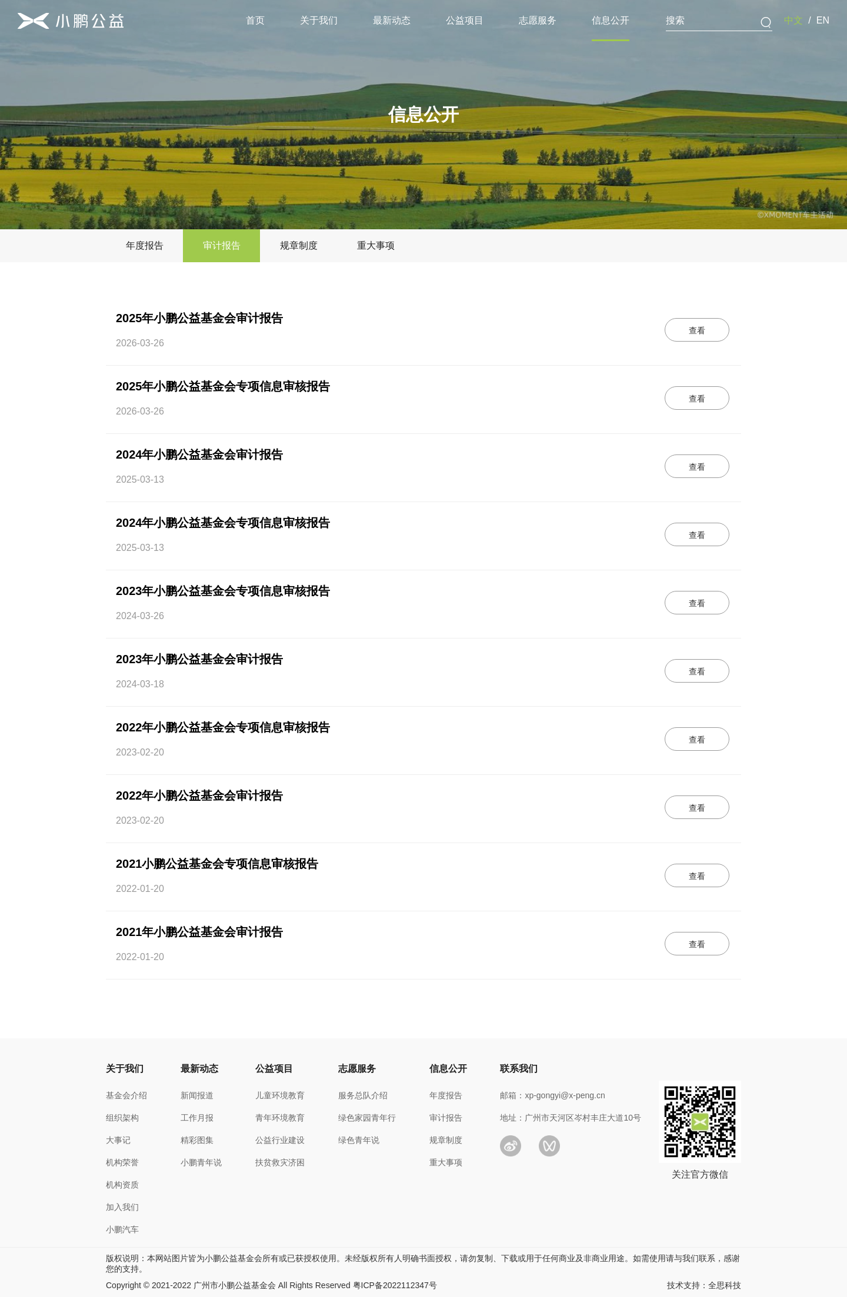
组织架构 (122, 1117)
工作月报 (197, 1117)
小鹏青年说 (201, 1162)
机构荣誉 (122, 1162)
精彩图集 (197, 1140)
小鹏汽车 (122, 1229)
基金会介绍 (126, 1095)
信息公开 (610, 20)
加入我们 (122, 1207)
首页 (255, 20)
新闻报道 (197, 1095)
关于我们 (319, 20)
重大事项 (445, 1162)
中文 (793, 20)
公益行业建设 (280, 1140)
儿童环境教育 (280, 1095)
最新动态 (392, 20)
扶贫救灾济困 (280, 1162)
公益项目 (464, 20)
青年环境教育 (280, 1117)
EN (822, 20)
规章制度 (445, 1140)
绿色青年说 (358, 1140)
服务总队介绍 (363, 1095)
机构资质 (122, 1184)
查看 (697, 330)
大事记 (118, 1140)
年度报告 (445, 1095)
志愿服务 (537, 20)
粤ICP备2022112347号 (395, 1285)
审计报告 (445, 1117)
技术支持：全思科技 (704, 1285)
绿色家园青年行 (367, 1117)
